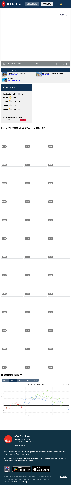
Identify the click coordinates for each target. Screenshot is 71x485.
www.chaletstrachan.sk (14, 80)
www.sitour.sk (20, 445)
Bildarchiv (39, 128)
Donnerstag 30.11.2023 (19, 128)
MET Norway (22, 482)
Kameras (47, 4)
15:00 (28, 380)
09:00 (13, 380)
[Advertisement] (52, 103)
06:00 (5, 380)
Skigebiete (32, 4)
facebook (63, 477)
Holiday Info (9, 2)
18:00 (35, 380)
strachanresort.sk (12, 74)
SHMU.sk (13, 482)
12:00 (20, 380)
